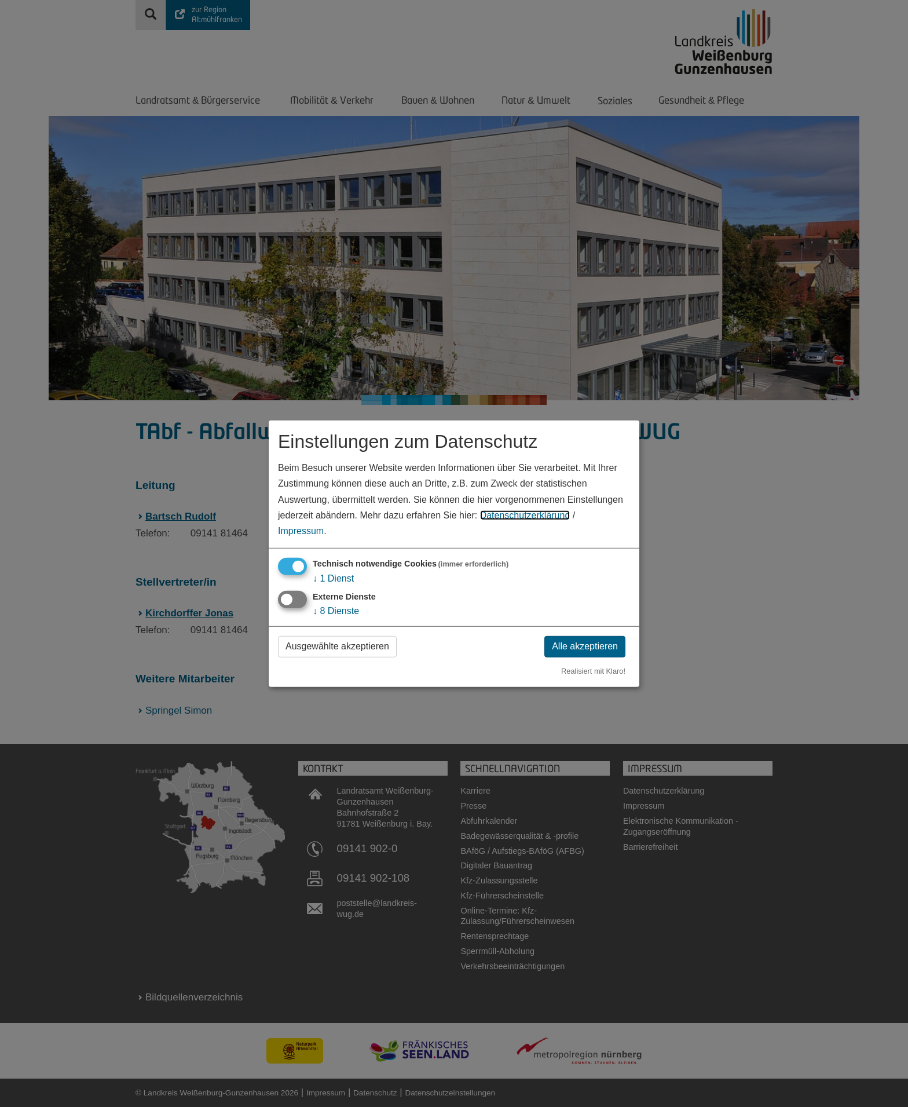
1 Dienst (333, 578)
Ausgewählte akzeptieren (337, 646)
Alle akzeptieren (585, 646)
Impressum (301, 531)
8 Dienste (336, 611)
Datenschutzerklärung (525, 515)
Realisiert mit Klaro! (593, 671)
